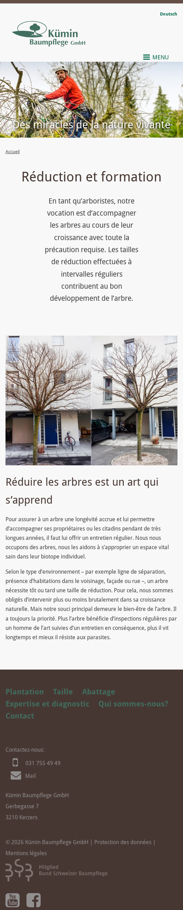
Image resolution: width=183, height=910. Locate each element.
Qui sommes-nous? (133, 703)
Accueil (13, 151)
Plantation (25, 691)
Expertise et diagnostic (47, 703)
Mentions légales (26, 853)
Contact (20, 715)
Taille (63, 691)
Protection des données (122, 842)
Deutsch (168, 14)
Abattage (98, 691)
